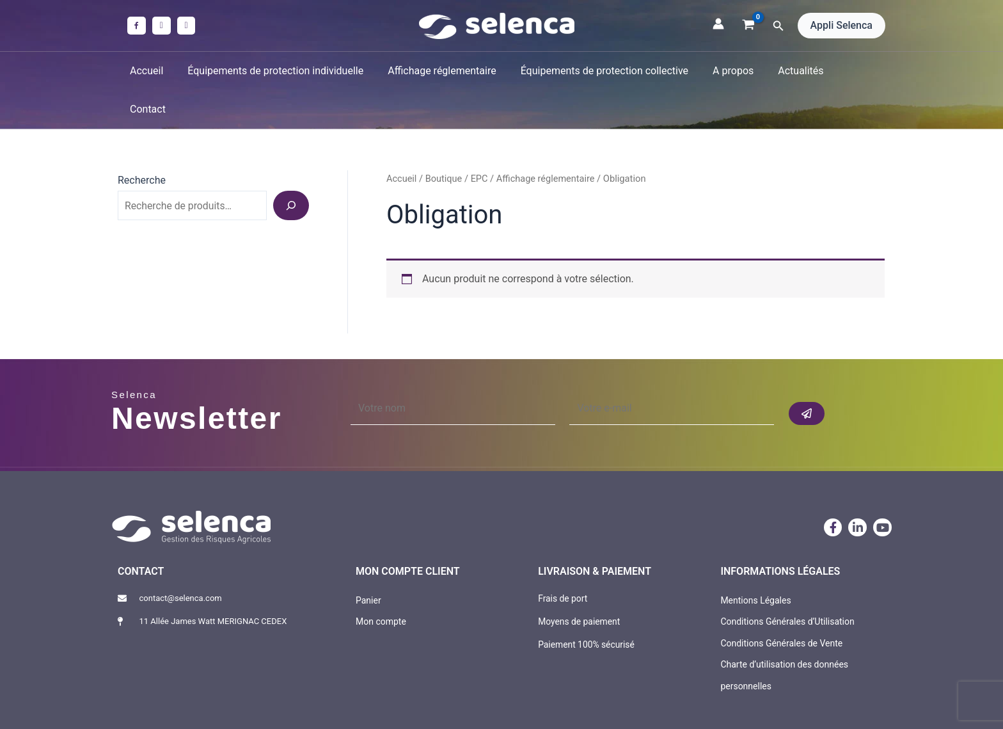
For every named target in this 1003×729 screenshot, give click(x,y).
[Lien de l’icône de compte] (718, 23)
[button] (778, 26)
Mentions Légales (755, 561)
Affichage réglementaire (440, 71)
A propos (724, 71)
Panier (368, 561)
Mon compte (381, 583)
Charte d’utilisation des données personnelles (784, 637)
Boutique (443, 140)
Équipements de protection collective (599, 71)
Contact (849, 71)
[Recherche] (291, 167)
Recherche (142, 142)
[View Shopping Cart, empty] (749, 25)
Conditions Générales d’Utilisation (787, 583)
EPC (480, 140)
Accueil (153, 71)
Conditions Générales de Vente (781, 604)
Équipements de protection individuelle (278, 71)
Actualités (787, 71)
